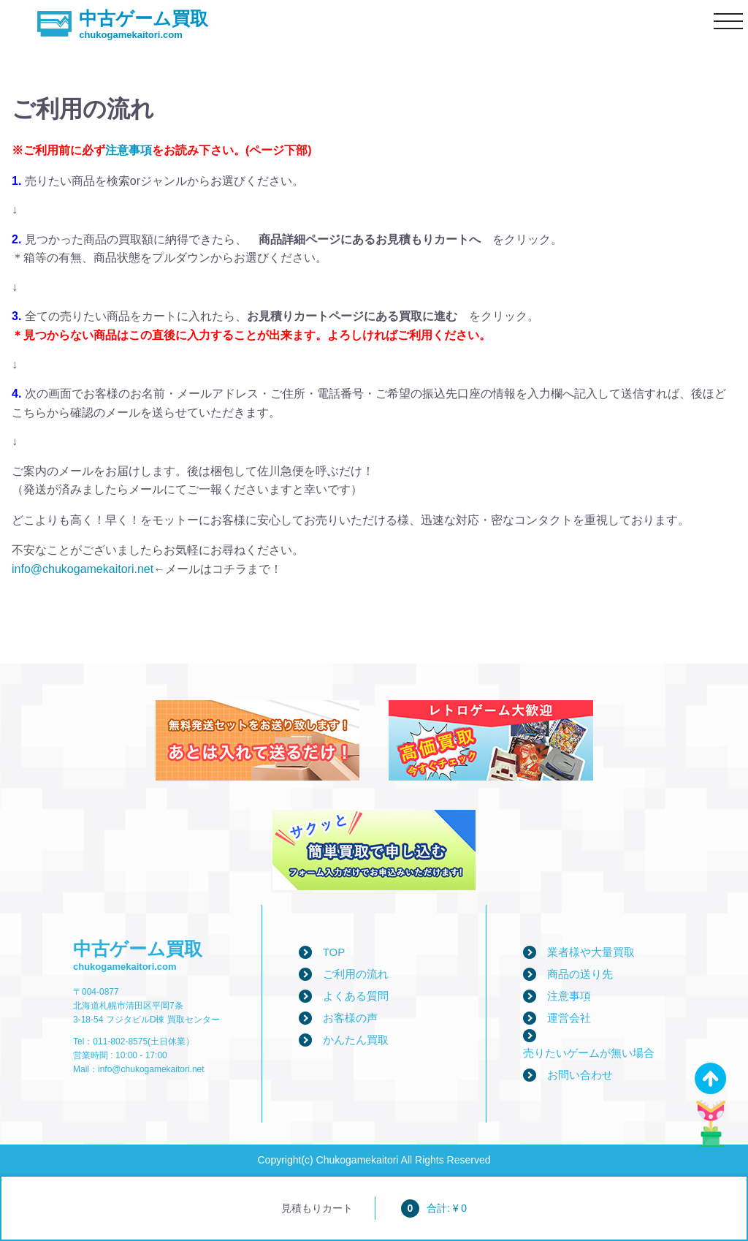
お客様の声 (350, 1018)
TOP (334, 952)
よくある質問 (356, 996)
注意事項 (128, 150)
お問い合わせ (580, 1075)
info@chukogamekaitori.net (82, 569)
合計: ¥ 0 (434, 1208)
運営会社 (569, 1018)
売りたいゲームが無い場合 (588, 1053)
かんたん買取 (356, 1039)
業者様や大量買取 (591, 952)
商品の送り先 (580, 974)
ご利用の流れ (356, 974)
